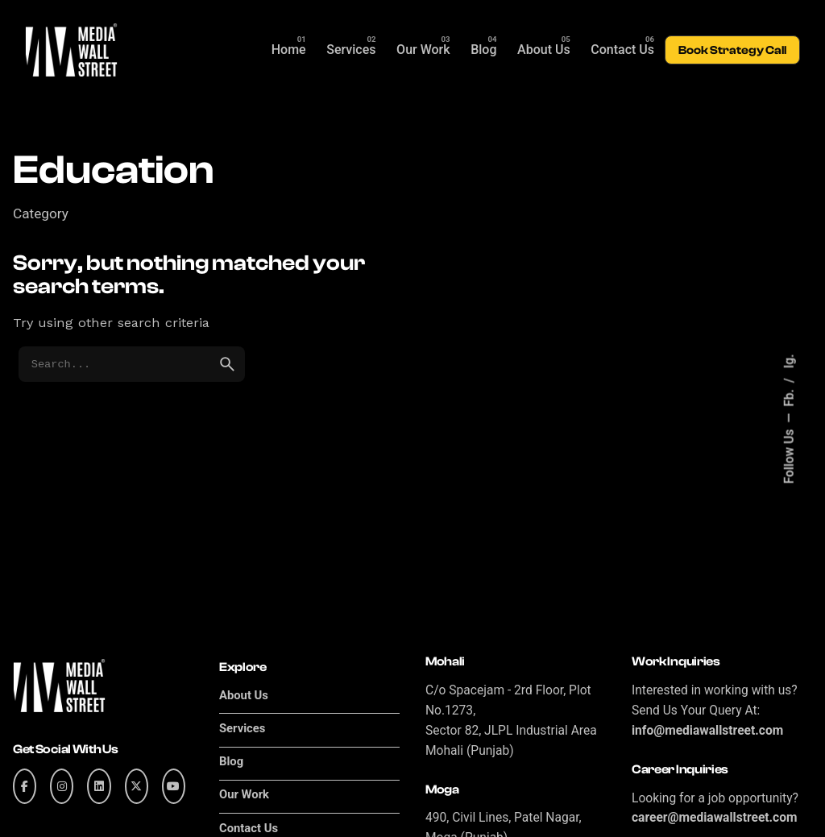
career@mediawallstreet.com (715, 817)
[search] (227, 364)
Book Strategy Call (732, 50)
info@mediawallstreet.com (707, 730)
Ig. (789, 361)
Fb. (789, 396)
